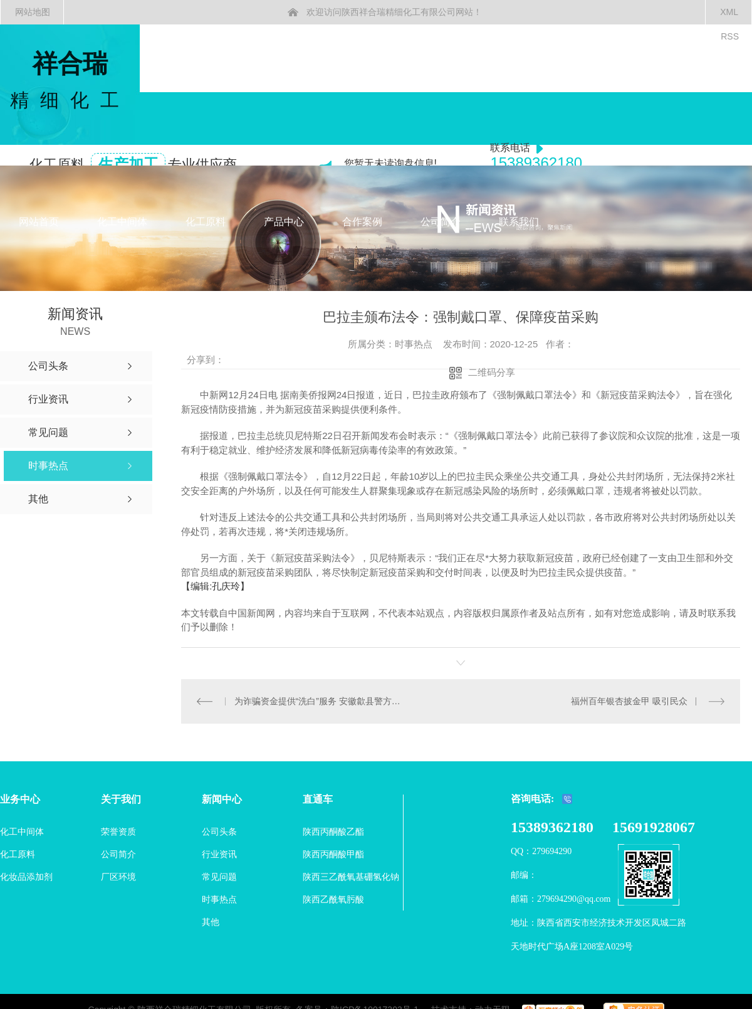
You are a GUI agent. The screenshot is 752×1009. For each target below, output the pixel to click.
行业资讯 (219, 853)
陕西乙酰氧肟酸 (333, 899)
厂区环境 (118, 876)
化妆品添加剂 (26, 876)
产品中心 (284, 221)
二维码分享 (491, 372)
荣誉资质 (118, 831)
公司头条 (219, 831)
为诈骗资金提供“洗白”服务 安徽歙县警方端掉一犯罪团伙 (321, 700)
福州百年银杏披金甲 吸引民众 (629, 700)
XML (729, 12)
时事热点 (219, 899)
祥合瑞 (70, 81)
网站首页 (39, 221)
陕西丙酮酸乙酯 (333, 831)
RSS (730, 36)
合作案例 (362, 221)
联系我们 (519, 221)
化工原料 (205, 221)
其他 (210, 921)
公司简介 (440, 221)
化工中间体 (122, 221)
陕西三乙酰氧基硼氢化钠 (351, 876)
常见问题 (219, 876)
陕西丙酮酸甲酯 (333, 853)
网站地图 (32, 12)
